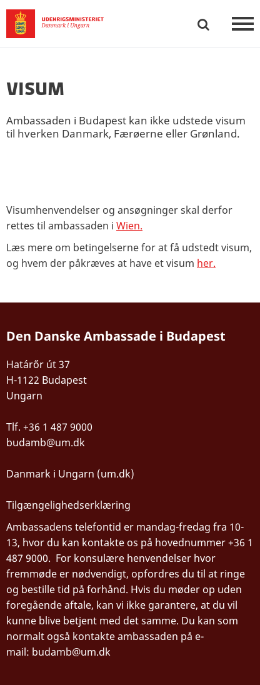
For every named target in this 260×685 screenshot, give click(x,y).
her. (206, 263)
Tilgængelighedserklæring (68, 505)
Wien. (129, 225)
